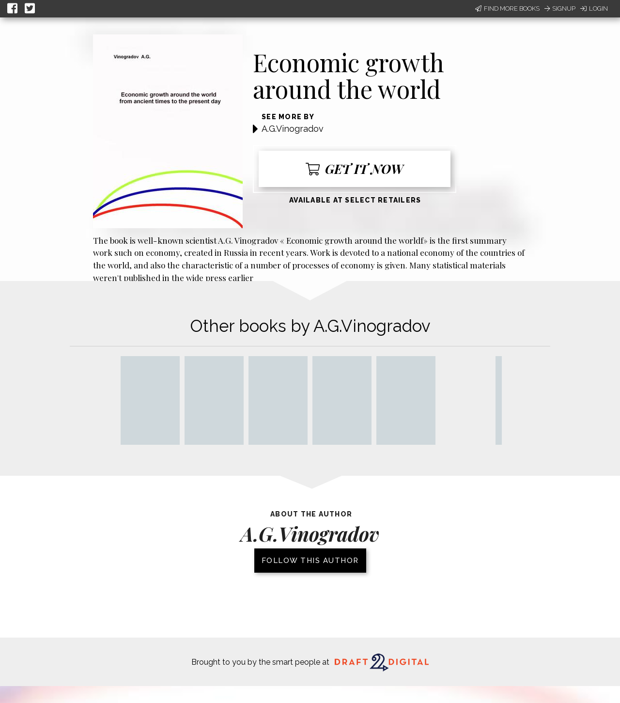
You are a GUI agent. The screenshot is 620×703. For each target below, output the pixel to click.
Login (594, 8)
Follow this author (310, 560)
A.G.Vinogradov (293, 129)
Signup (559, 8)
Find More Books (507, 8)
